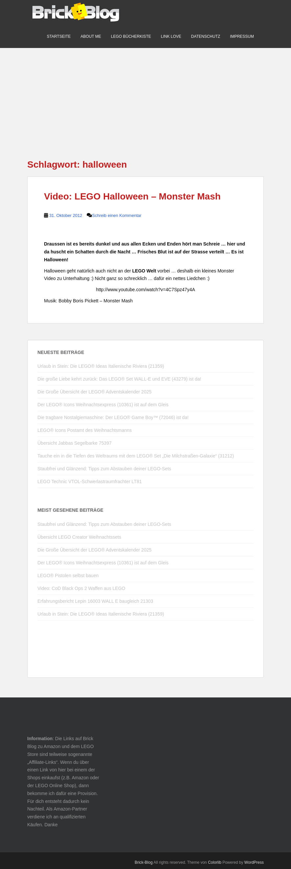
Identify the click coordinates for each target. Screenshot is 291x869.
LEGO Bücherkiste (131, 36)
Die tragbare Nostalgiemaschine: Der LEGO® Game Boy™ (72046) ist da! (113, 417)
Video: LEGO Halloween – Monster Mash (132, 196)
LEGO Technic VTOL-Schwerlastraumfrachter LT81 (89, 481)
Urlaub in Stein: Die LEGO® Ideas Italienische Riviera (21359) (100, 366)
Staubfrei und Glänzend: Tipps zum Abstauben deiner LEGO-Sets (104, 468)
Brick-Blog (144, 862)
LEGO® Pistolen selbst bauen (68, 575)
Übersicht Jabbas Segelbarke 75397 (74, 443)
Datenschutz (205, 36)
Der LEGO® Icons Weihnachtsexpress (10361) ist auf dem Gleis (102, 404)
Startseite (59, 36)
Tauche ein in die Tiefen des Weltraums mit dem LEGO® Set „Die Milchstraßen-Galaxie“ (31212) (135, 455)
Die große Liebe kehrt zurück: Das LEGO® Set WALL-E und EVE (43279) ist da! (119, 379)
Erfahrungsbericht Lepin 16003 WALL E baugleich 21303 (95, 601)
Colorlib (214, 862)
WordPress (254, 862)
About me (90, 36)
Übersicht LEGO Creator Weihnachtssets (79, 537)
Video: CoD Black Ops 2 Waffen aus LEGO (81, 588)
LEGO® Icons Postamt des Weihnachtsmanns (84, 430)
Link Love (171, 36)
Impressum (242, 36)
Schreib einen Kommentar (116, 215)
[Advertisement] (145, 94)
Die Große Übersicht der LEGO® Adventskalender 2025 (94, 391)
